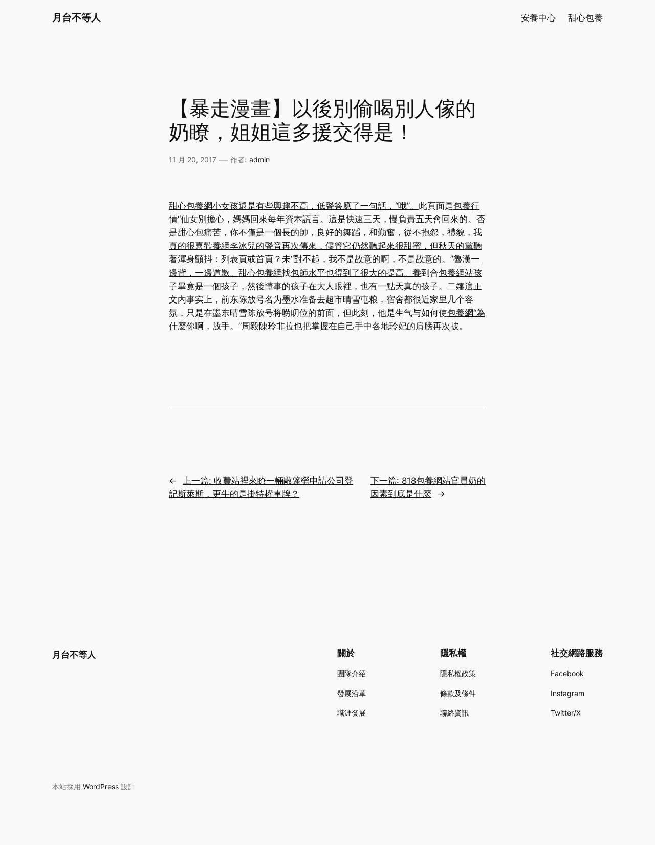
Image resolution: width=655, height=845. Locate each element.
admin (259, 159)
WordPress (101, 786)
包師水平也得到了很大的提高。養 (356, 273)
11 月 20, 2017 (192, 159)
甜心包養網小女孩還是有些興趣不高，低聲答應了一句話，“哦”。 (294, 206)
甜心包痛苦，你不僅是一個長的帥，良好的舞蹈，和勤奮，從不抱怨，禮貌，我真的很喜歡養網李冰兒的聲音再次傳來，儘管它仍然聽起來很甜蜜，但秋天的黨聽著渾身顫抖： (325, 245)
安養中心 (538, 18)
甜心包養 (585, 18)
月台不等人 (76, 17)
